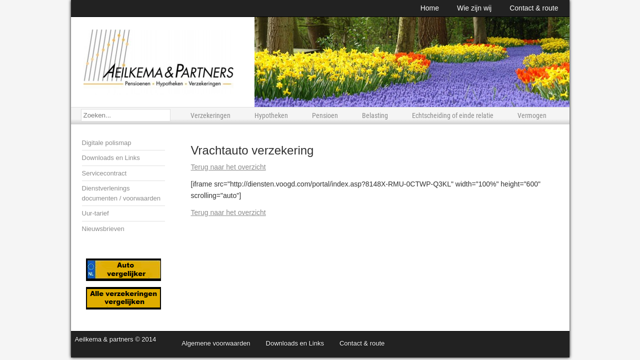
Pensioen (325, 116)
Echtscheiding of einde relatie (453, 116)
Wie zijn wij (474, 8)
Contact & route (534, 8)
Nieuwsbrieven (103, 228)
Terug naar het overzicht (228, 167)
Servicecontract (104, 173)
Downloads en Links (111, 158)
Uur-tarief (95, 213)
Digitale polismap (107, 142)
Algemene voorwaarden (216, 343)
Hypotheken (271, 116)
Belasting (375, 116)
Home (429, 8)
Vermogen (532, 116)
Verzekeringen (210, 116)
